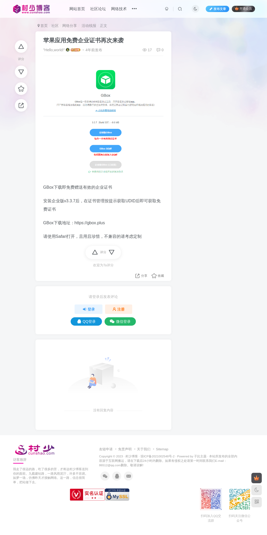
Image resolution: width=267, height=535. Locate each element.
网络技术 (119, 9)
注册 (119, 309)
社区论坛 (98, 9)
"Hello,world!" (54, 50)
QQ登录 (86, 321)
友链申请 (106, 449)
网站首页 (77, 9)
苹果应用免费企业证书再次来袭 (83, 40)
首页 (43, 26)
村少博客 (131, 456)
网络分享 (69, 26)
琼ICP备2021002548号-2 (158, 456)
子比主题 (200, 456)
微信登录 (120, 321)
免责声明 (125, 449)
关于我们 (143, 449)
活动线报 (88, 26)
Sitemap (162, 449)
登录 (88, 309)
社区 (55, 26)
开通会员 (243, 8)
